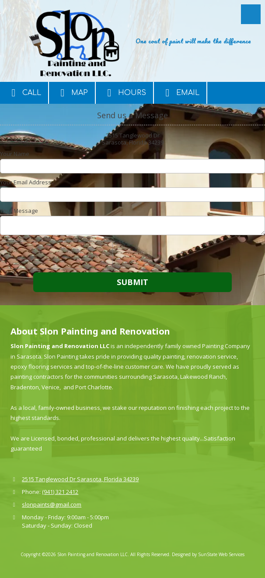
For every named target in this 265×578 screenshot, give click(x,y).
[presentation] (56, 255)
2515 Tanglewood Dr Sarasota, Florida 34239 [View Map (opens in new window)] (80, 479)
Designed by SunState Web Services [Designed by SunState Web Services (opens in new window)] (208, 554)
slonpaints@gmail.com (51, 504)
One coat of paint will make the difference (193, 40)
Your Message (19, 210)
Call (24, 93)
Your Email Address (25, 182)
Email (180, 93)
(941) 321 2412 (60, 492)
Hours (124, 93)
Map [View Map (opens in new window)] (72, 93)
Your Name (14, 153)
